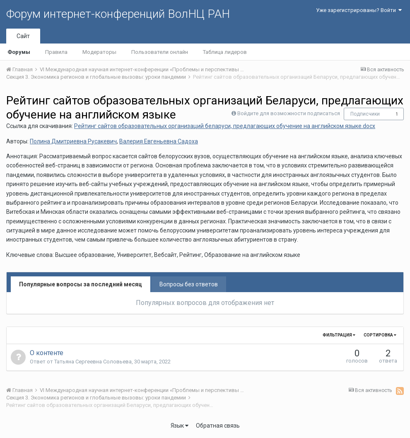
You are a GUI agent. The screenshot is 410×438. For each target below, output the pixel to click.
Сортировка (380, 335)
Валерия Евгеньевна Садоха (158, 141)
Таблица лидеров (225, 52)
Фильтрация (339, 335)
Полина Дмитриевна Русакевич (73, 141)
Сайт (23, 36)
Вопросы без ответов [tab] (188, 284)
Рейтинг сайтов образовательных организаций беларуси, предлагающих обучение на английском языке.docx (224, 126)
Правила (56, 52)
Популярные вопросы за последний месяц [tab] (80, 284)
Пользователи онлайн (159, 52)
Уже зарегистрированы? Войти (359, 10)
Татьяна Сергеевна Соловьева (93, 361)
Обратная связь (218, 425)
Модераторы (99, 52)
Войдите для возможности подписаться (288, 113)
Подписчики (365, 114)
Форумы (18, 52)
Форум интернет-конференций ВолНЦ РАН (118, 14)
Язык (179, 425)
